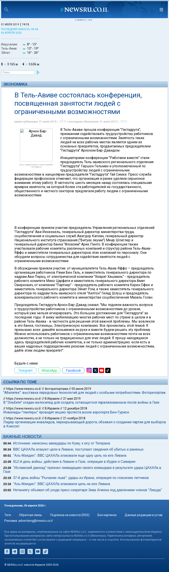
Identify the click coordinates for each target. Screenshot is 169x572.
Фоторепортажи (56, 389)
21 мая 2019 (72, 398)
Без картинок (107, 515)
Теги (7, 515)
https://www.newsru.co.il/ (23, 389)
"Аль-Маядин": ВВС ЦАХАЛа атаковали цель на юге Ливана (61, 484)
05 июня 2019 (81, 389)
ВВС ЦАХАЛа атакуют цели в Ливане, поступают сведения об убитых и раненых (78, 449)
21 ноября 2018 (74, 418)
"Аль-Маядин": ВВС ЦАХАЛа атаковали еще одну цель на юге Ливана (69, 455)
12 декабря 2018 (75, 408)
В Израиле (52, 398)
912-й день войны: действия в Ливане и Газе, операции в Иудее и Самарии (74, 461)
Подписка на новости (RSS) (70, 515)
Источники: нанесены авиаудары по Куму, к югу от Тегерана (61, 443)
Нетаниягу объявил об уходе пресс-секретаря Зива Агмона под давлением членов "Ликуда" (87, 490)
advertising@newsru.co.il (35, 520)
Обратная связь (30, 515)
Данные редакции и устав (143, 515)
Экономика (15, 84)
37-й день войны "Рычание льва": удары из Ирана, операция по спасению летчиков (81, 478)
